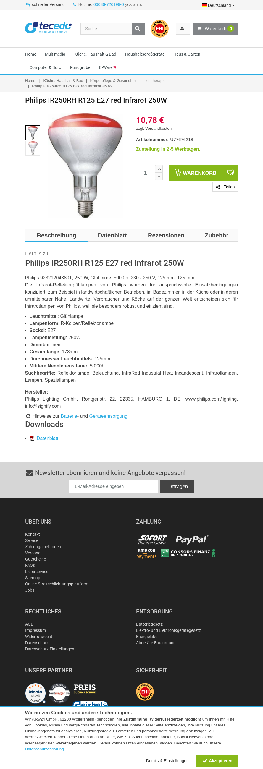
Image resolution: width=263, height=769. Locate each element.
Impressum (35, 630)
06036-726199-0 (108, 4)
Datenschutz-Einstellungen (49, 649)
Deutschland (218, 5)
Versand (33, 553)
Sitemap (32, 577)
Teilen (225, 186)
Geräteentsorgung (108, 416)
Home (30, 54)
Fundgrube (80, 67)
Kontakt (32, 534)
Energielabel (147, 636)
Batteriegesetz (149, 624)
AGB (29, 624)
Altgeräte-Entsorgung (156, 642)
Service (31, 540)
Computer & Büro (45, 67)
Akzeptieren (217, 761)
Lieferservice (36, 571)
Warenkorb (215, 28)
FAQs (30, 565)
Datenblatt (44, 438)
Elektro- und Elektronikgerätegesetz (168, 630)
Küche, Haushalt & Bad (95, 54)
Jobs (29, 590)
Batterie (69, 416)
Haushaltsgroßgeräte (144, 54)
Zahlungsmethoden (43, 546)
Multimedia (55, 54)
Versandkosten (158, 128)
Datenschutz (37, 642)
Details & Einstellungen (167, 760)
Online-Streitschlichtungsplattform (56, 584)
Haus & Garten (186, 54)
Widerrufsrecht (38, 636)
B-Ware (107, 67)
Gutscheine (35, 559)
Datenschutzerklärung (44, 749)
